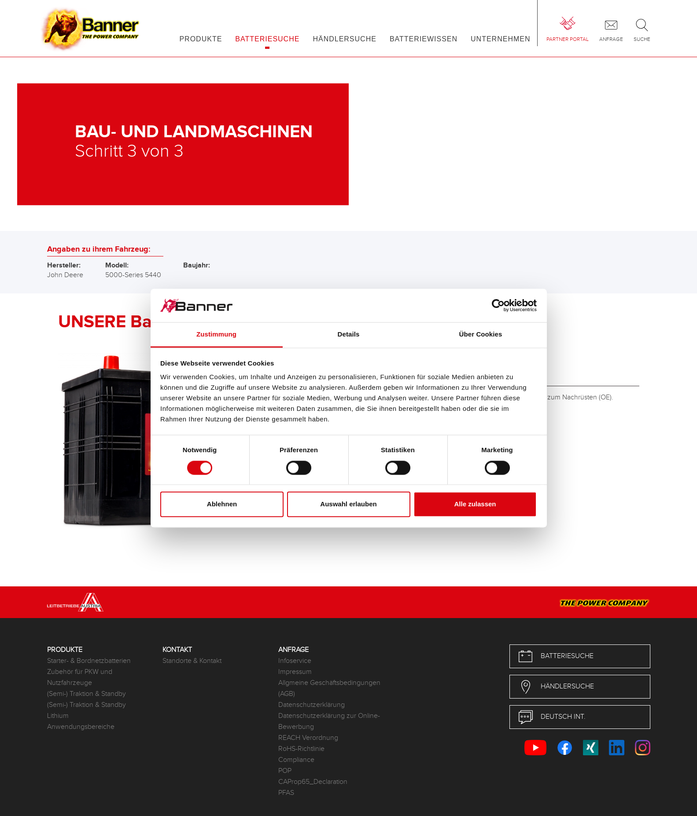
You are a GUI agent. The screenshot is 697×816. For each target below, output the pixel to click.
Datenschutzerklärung (311, 705)
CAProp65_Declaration (312, 782)
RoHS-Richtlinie (301, 749)
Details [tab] (349, 334)
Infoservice (294, 661)
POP (284, 771)
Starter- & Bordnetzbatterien (89, 661)
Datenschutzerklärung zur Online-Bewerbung (329, 721)
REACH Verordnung (308, 738)
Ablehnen (222, 504)
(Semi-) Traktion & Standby (86, 694)
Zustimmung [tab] (216, 334)
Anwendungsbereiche (80, 727)
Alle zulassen (475, 504)
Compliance (296, 760)
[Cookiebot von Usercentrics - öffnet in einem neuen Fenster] (498, 305)
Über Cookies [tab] (480, 334)
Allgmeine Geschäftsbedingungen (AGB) (329, 688)
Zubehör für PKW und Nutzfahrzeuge (79, 677)
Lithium (58, 716)
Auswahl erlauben (348, 504)
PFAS (286, 793)
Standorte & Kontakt (191, 661)
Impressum (295, 672)
